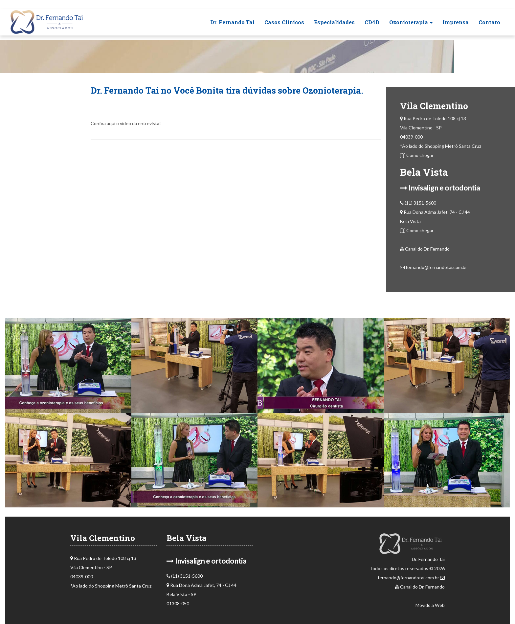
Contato (489, 22)
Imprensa (455, 22)
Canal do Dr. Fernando (425, 249)
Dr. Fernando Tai (232, 22)
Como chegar (417, 155)
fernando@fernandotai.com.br (433, 267)
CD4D (372, 22)
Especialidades (334, 22)
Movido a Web (430, 605)
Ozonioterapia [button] (411, 22)
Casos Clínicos (284, 22)
